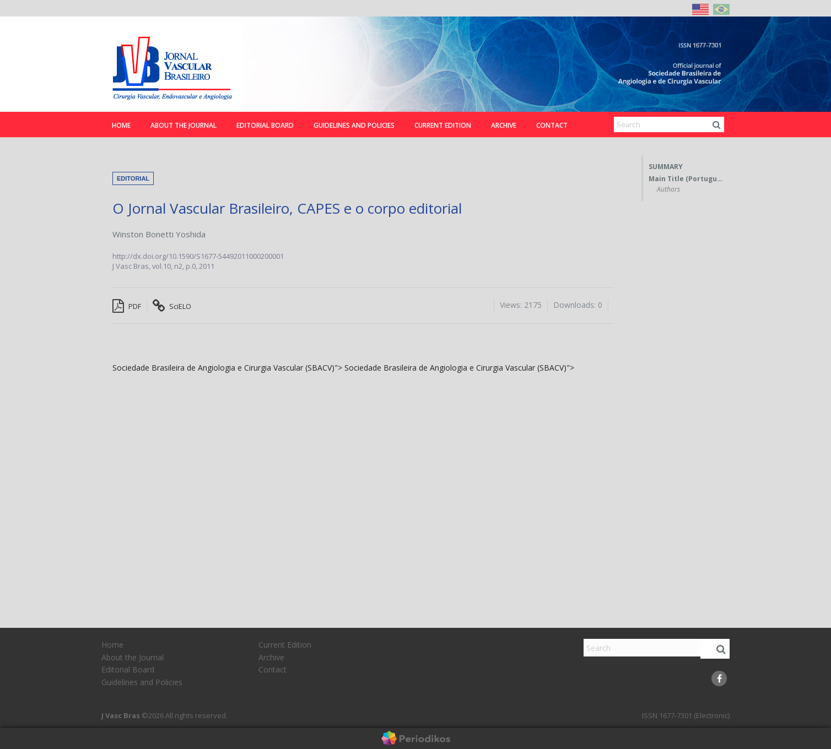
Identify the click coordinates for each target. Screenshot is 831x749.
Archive (503, 125)
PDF (126, 306)
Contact (552, 125)
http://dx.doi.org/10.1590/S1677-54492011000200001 (198, 256)
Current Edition (442, 125)
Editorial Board (265, 125)
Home (121, 125)
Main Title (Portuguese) (686, 179)
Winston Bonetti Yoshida (159, 234)
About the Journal (183, 125)
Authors (668, 189)
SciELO (172, 306)
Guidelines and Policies (354, 125)
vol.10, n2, (169, 266)
